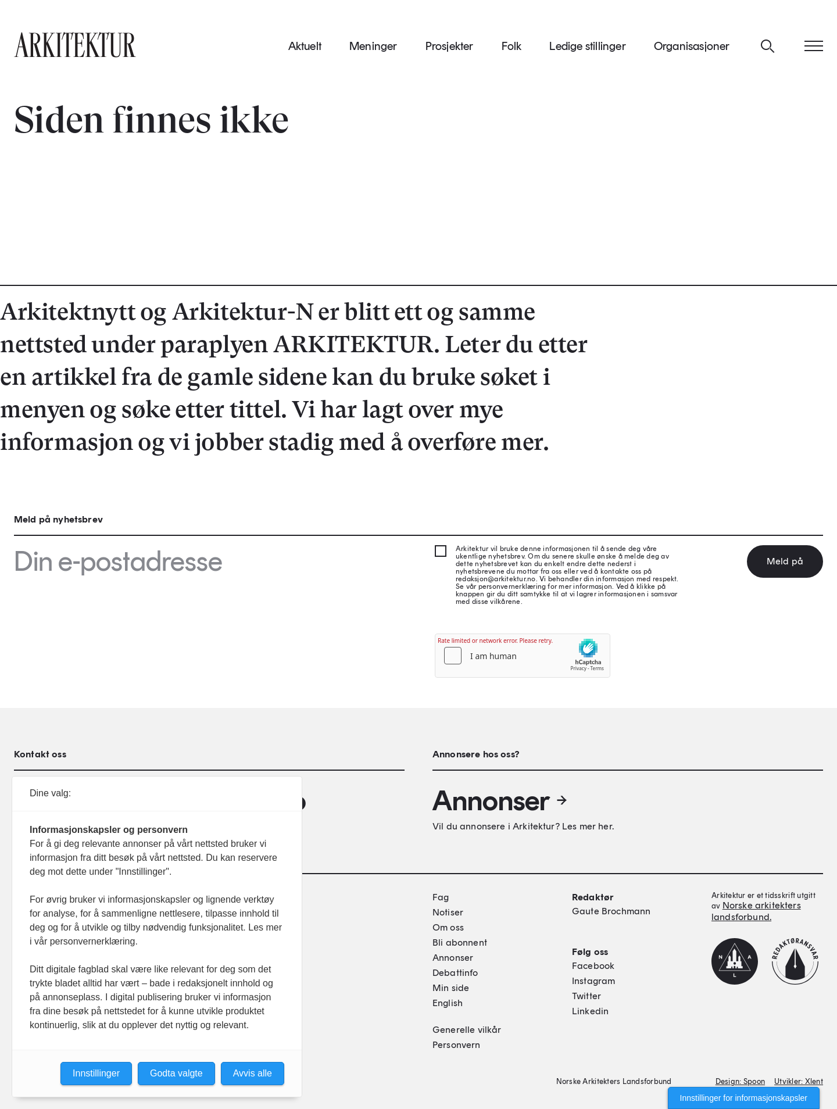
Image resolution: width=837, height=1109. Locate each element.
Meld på (785, 561)
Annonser (500, 800)
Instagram (593, 980)
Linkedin (590, 1011)
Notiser (447, 912)
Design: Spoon (740, 1081)
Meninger (373, 46)
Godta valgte (176, 1073)
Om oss (448, 927)
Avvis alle (252, 1073)
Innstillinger (96, 1073)
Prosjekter (449, 46)
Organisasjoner (692, 46)
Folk (512, 46)
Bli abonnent (459, 942)
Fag (440, 897)
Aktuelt (304, 46)
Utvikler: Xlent (798, 1081)
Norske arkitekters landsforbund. (756, 911)
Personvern (456, 1044)
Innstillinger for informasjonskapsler (743, 1098)
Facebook (593, 965)
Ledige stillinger (587, 46)
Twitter (586, 995)
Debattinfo (455, 972)
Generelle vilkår (467, 1029)
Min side (450, 987)
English (447, 1002)
